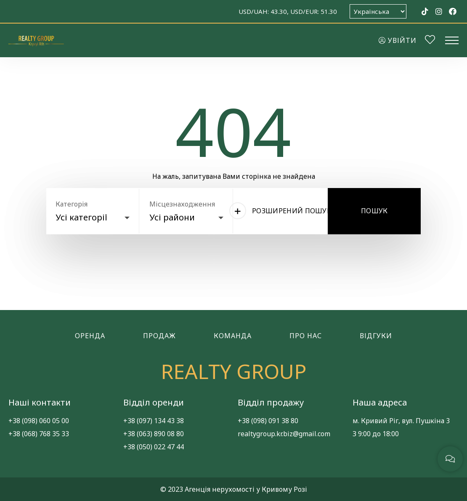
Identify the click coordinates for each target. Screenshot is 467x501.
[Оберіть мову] (378, 11)
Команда (233, 335)
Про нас (305, 335)
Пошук (374, 210)
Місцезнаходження (182, 204)
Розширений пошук (285, 210)
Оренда (90, 335)
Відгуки (376, 335)
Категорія (72, 204)
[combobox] (93, 215)
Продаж (159, 335)
